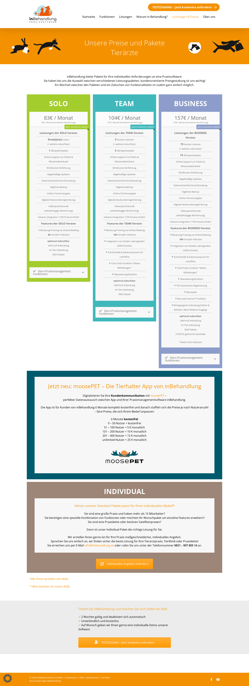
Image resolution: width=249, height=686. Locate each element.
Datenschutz (92, 677)
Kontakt (105, 677)
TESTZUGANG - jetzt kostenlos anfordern (124, 642)
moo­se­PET (157, 396)
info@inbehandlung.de (99, 545)
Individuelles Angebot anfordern (124, 564)
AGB (81, 677)
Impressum (71, 677)
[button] (7, 678)
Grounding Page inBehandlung (45, 680)
